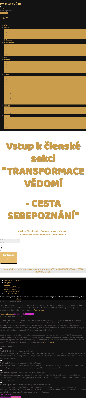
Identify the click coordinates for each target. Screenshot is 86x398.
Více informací (39, 310)
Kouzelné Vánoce (18, 98)
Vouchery (11, 37)
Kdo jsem (11, 108)
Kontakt (7, 106)
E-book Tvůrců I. (14, 62)
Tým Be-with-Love (19, 113)
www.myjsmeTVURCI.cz (12, 287)
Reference (12, 35)
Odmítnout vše (19, 314)
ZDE (50, 272)
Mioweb (18, 299)
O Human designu (15, 45)
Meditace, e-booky (15, 89)
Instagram (7, 283)
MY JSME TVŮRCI (11, 4)
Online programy (14, 91)
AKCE (10, 77)
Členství (7, 116)
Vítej (5, 25)
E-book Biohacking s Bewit (18, 69)
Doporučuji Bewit (14, 111)
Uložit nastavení (6, 394)
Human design (9, 42)
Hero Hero (12, 118)
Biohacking (8, 40)
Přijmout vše (29, 314)
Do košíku (4, 13)
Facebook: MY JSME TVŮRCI (13, 281)
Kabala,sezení (13, 30)
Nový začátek (17, 96)
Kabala (6, 28)
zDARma (7, 60)
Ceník (10, 33)
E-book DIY (12, 72)
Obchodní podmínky (10, 293)
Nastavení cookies (7, 314)
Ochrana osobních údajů (12, 291)
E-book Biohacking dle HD (18, 67)
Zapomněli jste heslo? (8, 265)
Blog (5, 57)
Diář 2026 (15, 94)
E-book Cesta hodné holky (18, 65)
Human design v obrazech (18, 52)
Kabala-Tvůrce (13, 84)
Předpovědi (12, 86)
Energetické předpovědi (17, 47)
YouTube (7, 285)
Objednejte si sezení (10, 289)
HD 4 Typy (12, 50)
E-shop (6, 74)
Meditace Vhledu (18, 101)
